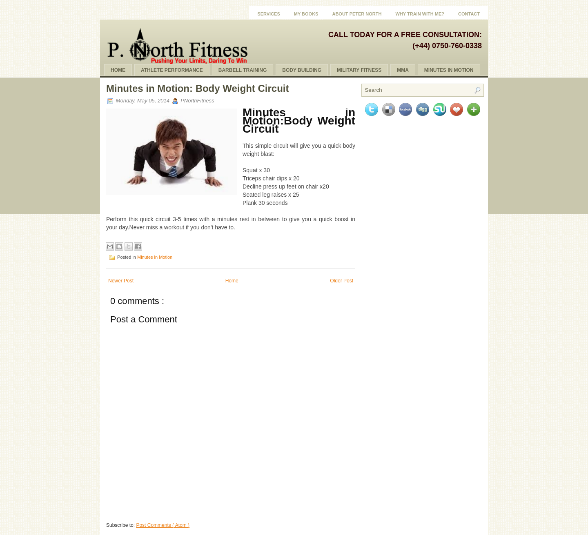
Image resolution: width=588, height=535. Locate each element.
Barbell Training (242, 70)
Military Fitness (359, 70)
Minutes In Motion (449, 70)
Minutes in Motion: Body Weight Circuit (197, 88)
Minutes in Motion (154, 256)
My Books (306, 13)
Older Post (341, 281)
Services (268, 13)
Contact (469, 13)
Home (118, 70)
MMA (403, 70)
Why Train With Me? (419, 13)
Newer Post (121, 281)
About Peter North (356, 13)
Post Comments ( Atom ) (162, 525)
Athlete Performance (172, 70)
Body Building (301, 70)
